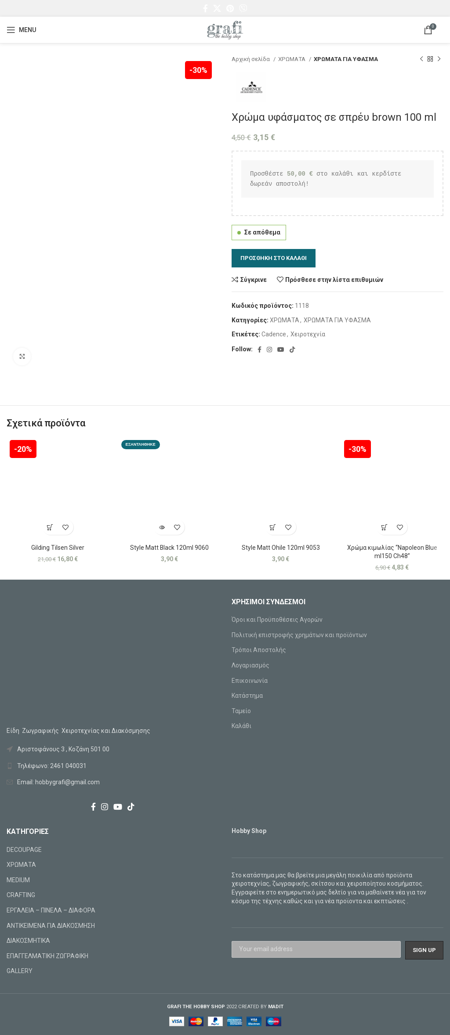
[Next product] (439, 59)
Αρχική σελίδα (251, 59)
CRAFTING (21, 894)
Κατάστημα (247, 695)
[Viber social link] (243, 8)
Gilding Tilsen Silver (57, 547)
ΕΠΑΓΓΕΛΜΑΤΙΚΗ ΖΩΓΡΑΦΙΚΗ (47, 955)
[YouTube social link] (281, 349)
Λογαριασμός (250, 665)
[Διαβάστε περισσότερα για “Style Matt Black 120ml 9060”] (161, 527)
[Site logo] (225, 29)
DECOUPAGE (24, 849)
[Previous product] (421, 59)
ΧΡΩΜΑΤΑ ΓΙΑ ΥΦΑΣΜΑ (346, 59)
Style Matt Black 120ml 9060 (169, 547)
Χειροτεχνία (307, 334)
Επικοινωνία (250, 680)
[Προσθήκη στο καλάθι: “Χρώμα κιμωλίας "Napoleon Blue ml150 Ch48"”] (384, 527)
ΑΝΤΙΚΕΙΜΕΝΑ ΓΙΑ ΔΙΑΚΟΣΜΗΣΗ (51, 925)
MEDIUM (18, 880)
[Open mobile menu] (21, 30)
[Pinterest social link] (230, 8)
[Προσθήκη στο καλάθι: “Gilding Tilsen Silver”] (50, 527)
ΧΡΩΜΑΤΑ (292, 59)
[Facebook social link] (205, 8)
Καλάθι (241, 725)
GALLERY (20, 970)
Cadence (273, 334)
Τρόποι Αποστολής (259, 649)
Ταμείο (241, 710)
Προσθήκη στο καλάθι (273, 258)
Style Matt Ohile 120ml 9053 (281, 547)
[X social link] (217, 8)
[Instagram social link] (269, 349)
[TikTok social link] (292, 349)
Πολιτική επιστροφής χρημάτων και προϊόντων (299, 634)
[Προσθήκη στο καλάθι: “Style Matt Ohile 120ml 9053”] (273, 527)
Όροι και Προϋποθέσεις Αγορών (277, 619)
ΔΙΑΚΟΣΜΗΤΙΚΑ (28, 940)
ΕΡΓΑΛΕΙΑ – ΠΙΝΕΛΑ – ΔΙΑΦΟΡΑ (51, 910)
